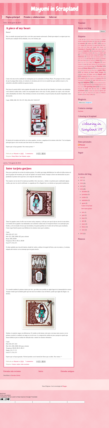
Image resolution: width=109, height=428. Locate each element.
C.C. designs (81, 45)
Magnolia (97, 62)
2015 (81, 186)
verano (89, 92)
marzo (84, 224)
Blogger (64, 386)
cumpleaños (86, 51)
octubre (84, 197)
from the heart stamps (91, 55)
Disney (96, 53)
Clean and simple (91, 47)
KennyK (103, 58)
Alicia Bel (96, 41)
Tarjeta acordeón (97, 82)
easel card (103, 53)
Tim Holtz (96, 88)
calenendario (89, 45)
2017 (81, 180)
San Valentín (22, 156)
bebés (102, 43)
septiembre (85, 200)
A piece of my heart (18, 28)
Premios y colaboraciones (34, 17)
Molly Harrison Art (93, 64)
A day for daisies (90, 39)
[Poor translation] (7, 399)
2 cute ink (80, 39)
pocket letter (98, 68)
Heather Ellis (90, 56)
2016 (81, 183)
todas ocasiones (25, 364)
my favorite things (89, 66)
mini (85, 64)
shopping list (84, 76)
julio (83, 212)
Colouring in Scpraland (85, 49)
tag (79, 82)
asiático (90, 43)
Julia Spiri (89, 58)
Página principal (13, 17)
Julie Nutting (96, 58)
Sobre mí (53, 17)
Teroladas (96, 84)
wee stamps (96, 92)
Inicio (41, 371)
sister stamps (93, 76)
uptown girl (103, 90)
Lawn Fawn (83, 60)
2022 (81, 177)
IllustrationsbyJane (99, 56)
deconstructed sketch (97, 51)
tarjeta (28, 156)
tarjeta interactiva (87, 84)
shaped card (102, 74)
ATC (95, 43)
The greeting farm (90, 86)
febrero (84, 227)
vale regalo (82, 92)
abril (83, 221)
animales (82, 43)
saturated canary (82, 74)
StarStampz (80, 80)
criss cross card (99, 49)
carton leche (97, 45)
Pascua (79, 68)
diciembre (85, 191)
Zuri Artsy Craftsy (88, 94)
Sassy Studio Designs (97, 72)
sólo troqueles (91, 78)
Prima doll (94, 70)
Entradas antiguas (67, 371)
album (90, 41)
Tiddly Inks (88, 88)
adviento (98, 39)
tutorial (96, 90)
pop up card (86, 70)
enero (83, 230)
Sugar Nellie (96, 80)
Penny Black (15, 156)
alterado (104, 41)
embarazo (82, 55)
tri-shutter (90, 90)
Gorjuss (14, 364)
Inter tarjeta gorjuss (18, 168)
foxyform (80, 111)
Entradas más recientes (12, 371)
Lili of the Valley (87, 62)
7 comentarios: (29, 361)
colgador (101, 47)
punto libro (101, 70)
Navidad (99, 66)
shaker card (92, 74)
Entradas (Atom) (15, 375)
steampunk (87, 80)
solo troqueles (81, 78)
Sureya (102, 80)
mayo (83, 218)
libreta (97, 60)
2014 (81, 189)
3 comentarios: (29, 153)
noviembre (85, 194)
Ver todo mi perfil (83, 147)
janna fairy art (81, 58)
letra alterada (91, 60)
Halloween (81, 56)
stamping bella (100, 78)
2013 (81, 233)
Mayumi (82, 145)
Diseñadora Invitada (87, 53)
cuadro (79, 51)
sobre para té (101, 76)
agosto (84, 203)
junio (83, 215)
